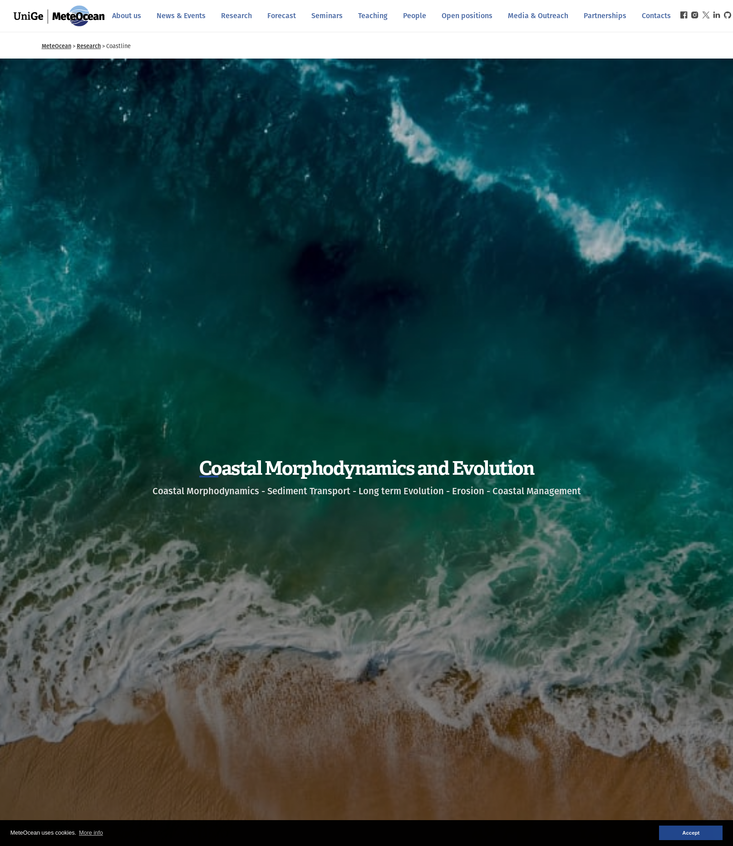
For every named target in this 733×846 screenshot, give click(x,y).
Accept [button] (690, 833)
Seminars (327, 15)
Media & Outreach (538, 15)
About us (126, 15)
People (414, 15)
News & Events (181, 15)
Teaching (373, 15)
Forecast (281, 15)
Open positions (467, 15)
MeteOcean (56, 46)
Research (236, 15)
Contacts (656, 15)
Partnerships (605, 15)
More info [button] (91, 833)
